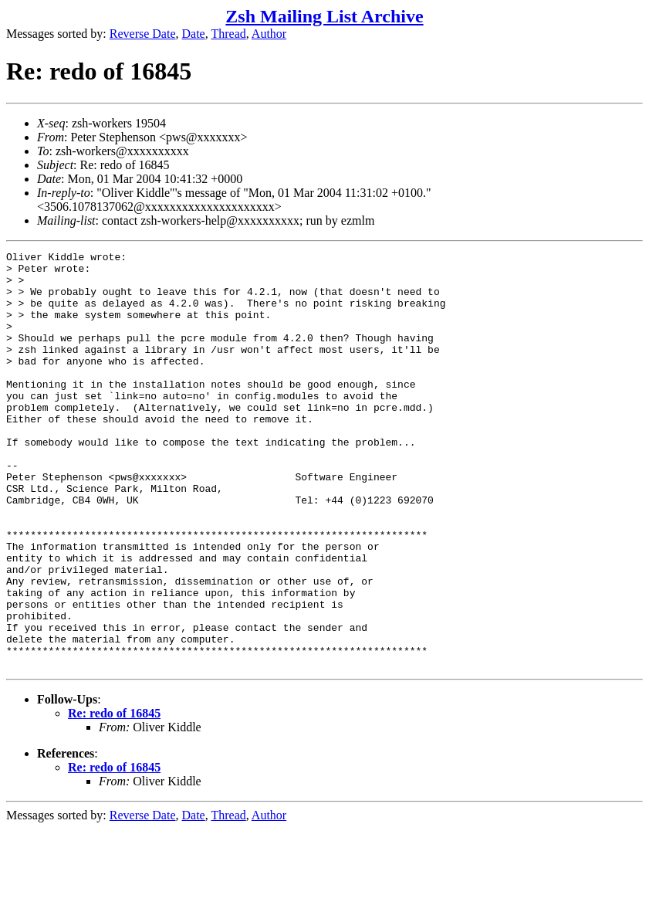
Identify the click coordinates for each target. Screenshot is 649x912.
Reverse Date (143, 33)
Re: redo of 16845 (114, 796)
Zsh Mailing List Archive (324, 16)
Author (269, 33)
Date (193, 33)
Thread (228, 33)
